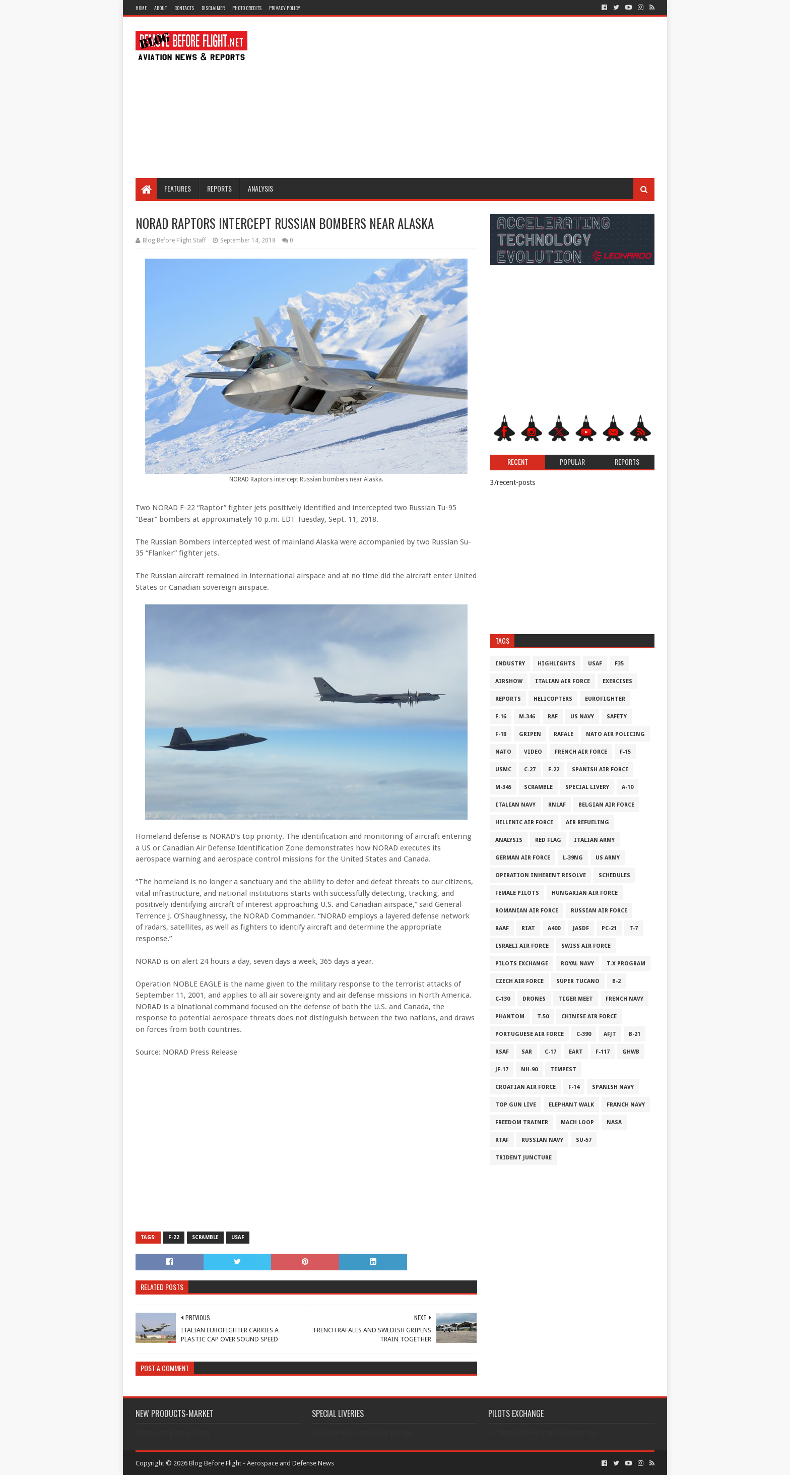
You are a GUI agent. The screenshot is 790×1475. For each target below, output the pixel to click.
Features (177, 188)
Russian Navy (542, 1140)
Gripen (530, 734)
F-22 (173, 1237)
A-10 (627, 787)
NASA (614, 1122)
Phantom (509, 1016)
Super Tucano (578, 981)
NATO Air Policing (615, 734)
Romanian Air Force (526, 910)
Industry (510, 663)
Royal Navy (577, 963)
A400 (554, 928)
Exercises (617, 681)
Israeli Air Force (522, 946)
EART (576, 1052)
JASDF (581, 928)
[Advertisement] (471, 97)
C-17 (550, 1052)
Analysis (260, 188)
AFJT (610, 1034)
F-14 (573, 1087)
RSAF (502, 1052)
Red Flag (548, 840)
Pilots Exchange (521, 963)
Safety (617, 716)
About (160, 8)
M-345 (503, 787)
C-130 (502, 999)
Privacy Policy (284, 8)
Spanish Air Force (600, 769)
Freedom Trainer (521, 1122)
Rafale (563, 734)
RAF (553, 716)
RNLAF (557, 805)
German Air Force (522, 857)
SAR (526, 1052)
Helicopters (553, 699)
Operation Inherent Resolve (540, 875)
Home (141, 8)
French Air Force (581, 752)
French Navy (624, 999)
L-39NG (573, 857)
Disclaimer (213, 8)
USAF (237, 1237)
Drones (534, 999)
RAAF (502, 928)
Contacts (184, 8)
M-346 (527, 716)
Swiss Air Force (586, 946)
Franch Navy (626, 1104)
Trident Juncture (523, 1157)
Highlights (556, 663)
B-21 (634, 1034)
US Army (608, 857)
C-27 (530, 769)
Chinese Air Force (589, 1016)
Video (533, 752)
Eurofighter (605, 699)
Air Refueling (587, 822)
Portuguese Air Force (529, 1034)
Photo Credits (246, 8)
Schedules (614, 875)
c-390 (583, 1034)
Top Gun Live (515, 1104)
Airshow (508, 681)
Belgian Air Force (606, 805)
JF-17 (501, 1069)
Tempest (563, 1069)
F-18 (500, 734)
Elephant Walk (571, 1104)
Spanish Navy (613, 1087)
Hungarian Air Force (585, 893)
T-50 (543, 1016)
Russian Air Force (599, 910)
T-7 (633, 928)
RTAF (502, 1140)
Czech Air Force (519, 981)
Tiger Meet (575, 999)
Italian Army (594, 840)
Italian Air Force (562, 681)
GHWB (630, 1052)
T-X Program (626, 963)
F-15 (625, 752)
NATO (503, 752)
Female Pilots (517, 893)
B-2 (616, 981)
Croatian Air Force (525, 1087)
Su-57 (583, 1140)
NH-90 (529, 1069)
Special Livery (587, 787)
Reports (219, 188)
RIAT (528, 928)
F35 (619, 663)
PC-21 (609, 928)
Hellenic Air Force (524, 822)
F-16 (500, 716)
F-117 (603, 1052)
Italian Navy (515, 805)
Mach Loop (577, 1122)
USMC (503, 769)
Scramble (205, 1237)
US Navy (582, 716)
